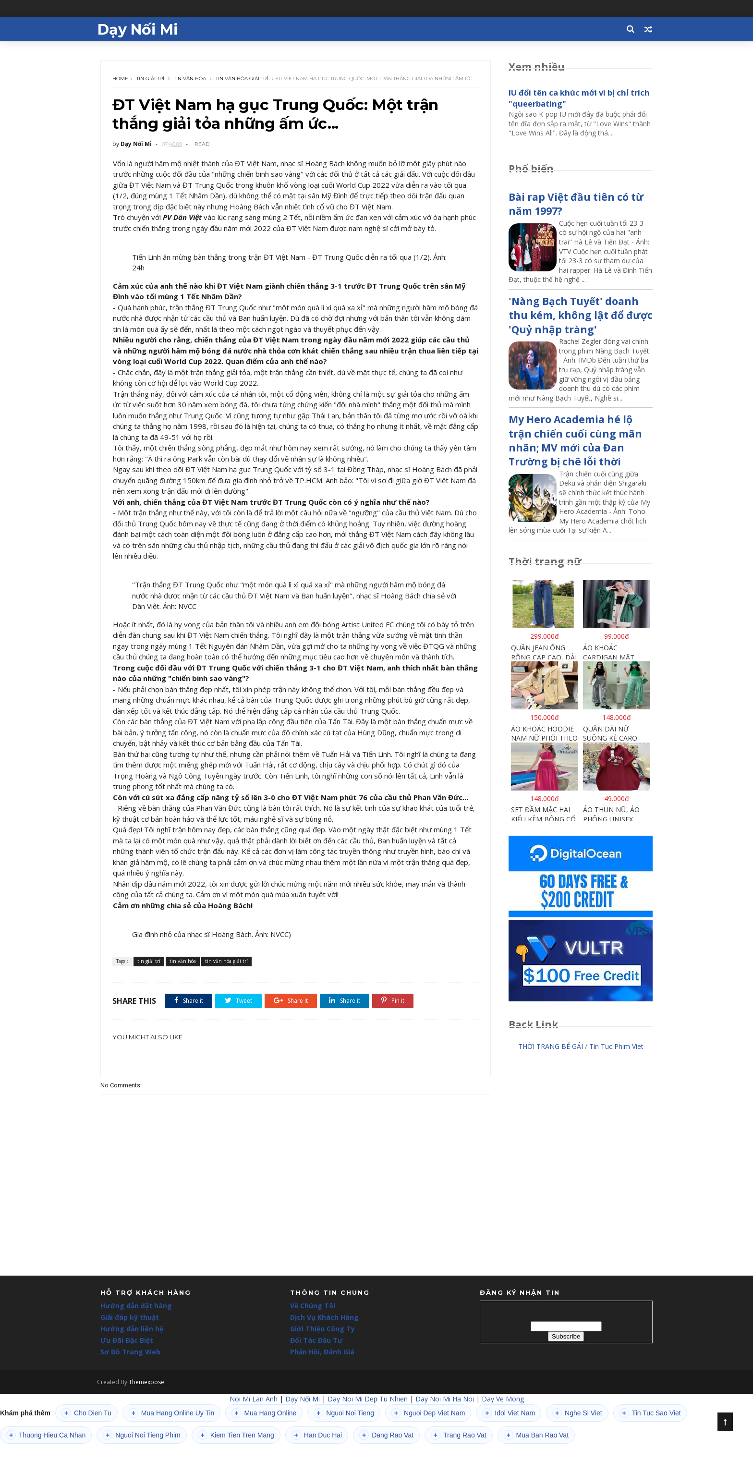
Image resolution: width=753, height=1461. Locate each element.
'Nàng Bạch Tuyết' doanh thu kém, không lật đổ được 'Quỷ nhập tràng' (581, 316)
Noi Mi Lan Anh (254, 1416)
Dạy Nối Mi (140, 29)
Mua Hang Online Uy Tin (172, 1430)
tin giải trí (151, 76)
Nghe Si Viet (577, 1430)
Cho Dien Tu (86, 1430)
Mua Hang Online (263, 1430)
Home (121, 76)
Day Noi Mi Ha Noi (444, 1416)
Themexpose (150, 1399)
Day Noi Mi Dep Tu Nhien (368, 1416)
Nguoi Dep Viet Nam (428, 1430)
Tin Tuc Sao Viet (650, 1430)
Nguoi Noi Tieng (344, 1430)
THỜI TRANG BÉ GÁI (550, 1046)
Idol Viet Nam (508, 1430)
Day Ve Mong (503, 1416)
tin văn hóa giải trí (242, 76)
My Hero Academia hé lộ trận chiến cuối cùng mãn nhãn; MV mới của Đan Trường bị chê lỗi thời (575, 441)
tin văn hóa (190, 76)
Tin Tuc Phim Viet (616, 1046)
